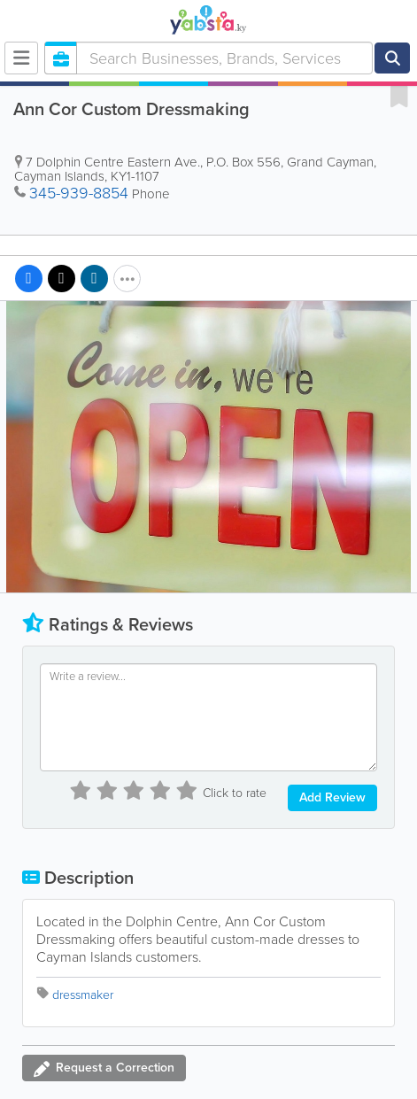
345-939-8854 (78, 193)
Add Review (332, 797)
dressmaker (82, 995)
